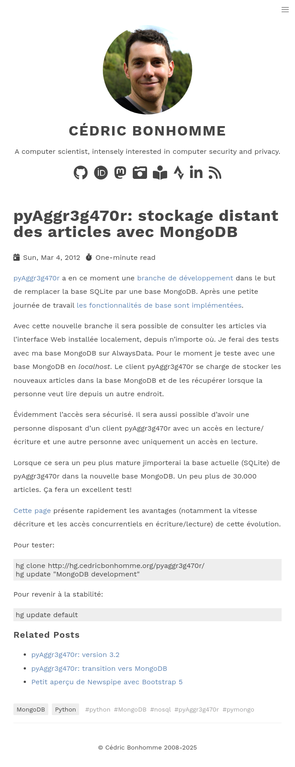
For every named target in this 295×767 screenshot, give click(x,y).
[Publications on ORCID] (102, 175)
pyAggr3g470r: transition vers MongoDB (99, 668)
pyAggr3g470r (36, 278)
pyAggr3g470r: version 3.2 (75, 654)
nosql (162, 709)
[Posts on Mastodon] (121, 175)
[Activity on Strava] (179, 175)
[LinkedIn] (197, 175)
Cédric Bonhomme (147, 130)
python (99, 709)
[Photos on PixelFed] (141, 175)
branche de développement (185, 278)
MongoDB (31, 709)
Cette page (32, 510)
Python (65, 709)
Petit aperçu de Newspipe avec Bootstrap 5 (107, 682)
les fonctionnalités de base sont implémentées (159, 305)
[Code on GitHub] (82, 175)
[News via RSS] (215, 175)
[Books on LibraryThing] (161, 175)
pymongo (240, 709)
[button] (285, 10)
